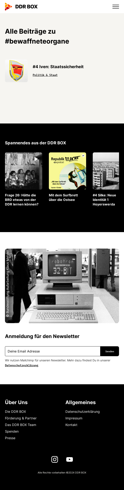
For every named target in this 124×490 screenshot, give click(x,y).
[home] (21, 6)
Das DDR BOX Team (20, 425)
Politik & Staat (45, 74)
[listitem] (23, 179)
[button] (113, 6)
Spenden (12, 431)
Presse (10, 438)
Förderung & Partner (21, 418)
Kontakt (71, 425)
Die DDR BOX (15, 411)
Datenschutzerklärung (21, 365)
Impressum (73, 418)
